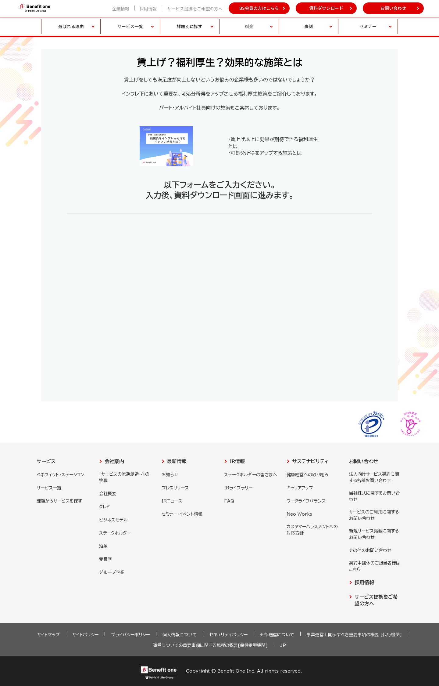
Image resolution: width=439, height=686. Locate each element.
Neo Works (299, 514)
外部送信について (277, 635)
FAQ (229, 501)
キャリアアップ (300, 488)
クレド (104, 507)
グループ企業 (111, 572)
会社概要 (107, 494)
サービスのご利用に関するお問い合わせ (374, 515)
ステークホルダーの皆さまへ (250, 475)
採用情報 (148, 9)
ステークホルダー (115, 533)
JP (283, 645)
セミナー (368, 26)
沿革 (103, 546)
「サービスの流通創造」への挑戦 (124, 477)
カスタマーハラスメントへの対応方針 (312, 529)
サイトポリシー (85, 635)
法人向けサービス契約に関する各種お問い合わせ (374, 477)
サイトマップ (48, 635)
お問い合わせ (393, 8)
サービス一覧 (49, 488)
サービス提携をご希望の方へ (195, 9)
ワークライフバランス (306, 501)
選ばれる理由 (71, 26)
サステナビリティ (310, 461)
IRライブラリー (238, 488)
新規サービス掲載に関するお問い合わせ (374, 534)
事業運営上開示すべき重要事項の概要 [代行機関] (354, 635)
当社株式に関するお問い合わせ (374, 496)
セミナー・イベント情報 (182, 514)
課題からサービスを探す (59, 501)
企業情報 (120, 9)
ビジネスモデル (113, 520)
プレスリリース (175, 488)
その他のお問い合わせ (370, 550)
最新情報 (177, 461)
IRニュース (172, 501)
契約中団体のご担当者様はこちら (374, 566)
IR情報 (237, 461)
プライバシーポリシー (130, 635)
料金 (249, 26)
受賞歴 (105, 559)
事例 (308, 26)
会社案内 (114, 461)
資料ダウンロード (326, 8)
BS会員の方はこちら (259, 8)
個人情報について (179, 635)
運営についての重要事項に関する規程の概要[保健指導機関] (210, 645)
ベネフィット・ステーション (60, 475)
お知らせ (170, 475)
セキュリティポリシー (228, 635)
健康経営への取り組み (308, 475)
